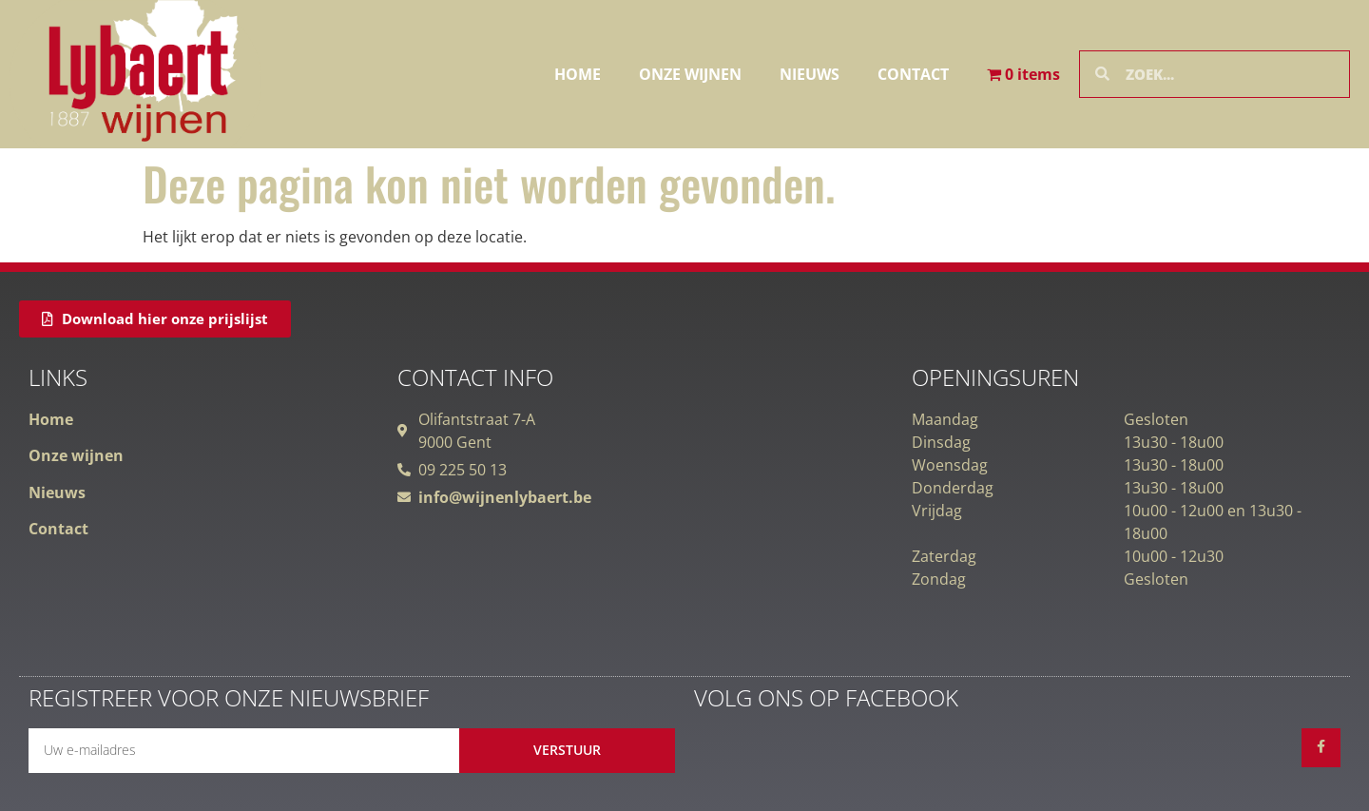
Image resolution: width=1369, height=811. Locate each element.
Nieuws (809, 74)
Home (577, 74)
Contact (913, 74)
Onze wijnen (690, 74)
